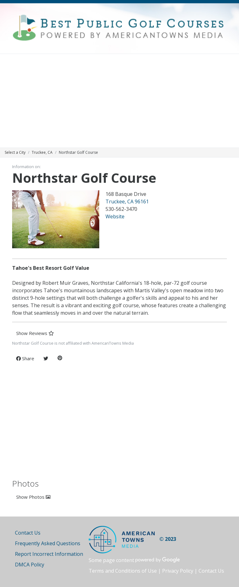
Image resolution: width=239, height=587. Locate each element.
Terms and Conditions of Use (123, 570)
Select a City (15, 152)
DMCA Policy (29, 564)
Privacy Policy (177, 570)
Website (114, 216)
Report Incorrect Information (49, 554)
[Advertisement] (119, 100)
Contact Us (27, 532)
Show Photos (33, 497)
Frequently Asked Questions (47, 543)
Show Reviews (35, 333)
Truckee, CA (42, 152)
